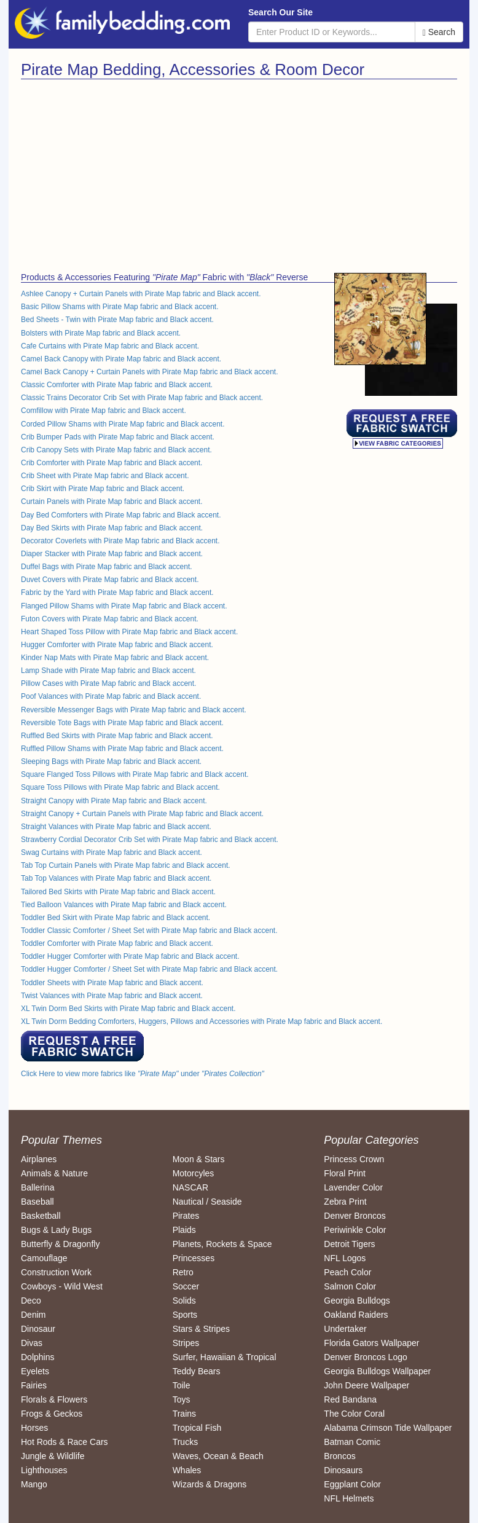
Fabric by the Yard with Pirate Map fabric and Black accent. (117, 592)
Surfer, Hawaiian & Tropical (224, 1357)
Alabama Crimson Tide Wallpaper (388, 1428)
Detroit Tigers (349, 1244)
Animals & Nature (54, 1173)
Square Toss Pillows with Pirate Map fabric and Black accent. (120, 787)
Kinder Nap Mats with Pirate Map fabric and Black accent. (115, 657)
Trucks (185, 1442)
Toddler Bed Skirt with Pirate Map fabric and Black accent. (115, 917)
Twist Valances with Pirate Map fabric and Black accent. (112, 995)
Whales (187, 1470)
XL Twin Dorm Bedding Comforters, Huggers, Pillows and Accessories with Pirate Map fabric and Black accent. (201, 1021)
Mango (34, 1484)
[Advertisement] (125, 171)
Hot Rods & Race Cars (64, 1442)
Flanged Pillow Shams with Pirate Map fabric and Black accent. (124, 606)
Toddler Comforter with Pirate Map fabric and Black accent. (117, 943)
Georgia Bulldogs (357, 1300)
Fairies (34, 1385)
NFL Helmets (349, 1498)
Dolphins (37, 1357)
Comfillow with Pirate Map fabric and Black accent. (103, 410)
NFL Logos (345, 1258)
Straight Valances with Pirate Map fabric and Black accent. (116, 826)
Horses (34, 1428)
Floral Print (345, 1173)
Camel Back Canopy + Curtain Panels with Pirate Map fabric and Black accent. (149, 372)
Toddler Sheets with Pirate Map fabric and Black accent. (112, 982)
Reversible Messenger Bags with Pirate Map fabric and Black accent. (133, 710)
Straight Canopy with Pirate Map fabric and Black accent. (114, 801)
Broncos (339, 1456)
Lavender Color (353, 1187)
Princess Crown (354, 1159)
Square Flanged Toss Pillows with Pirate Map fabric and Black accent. (135, 774)
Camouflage (44, 1258)
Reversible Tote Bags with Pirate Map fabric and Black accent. (122, 722)
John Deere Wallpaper (366, 1385)
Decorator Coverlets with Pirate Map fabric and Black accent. (120, 541)
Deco (31, 1300)
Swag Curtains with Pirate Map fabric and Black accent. (111, 852)
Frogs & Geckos (51, 1414)
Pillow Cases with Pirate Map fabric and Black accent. (108, 683)
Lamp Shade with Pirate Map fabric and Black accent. (108, 670)
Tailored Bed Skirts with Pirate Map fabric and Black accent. (118, 891)
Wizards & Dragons (210, 1484)
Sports (185, 1315)
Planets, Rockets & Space (222, 1244)
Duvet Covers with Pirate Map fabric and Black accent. (109, 579)
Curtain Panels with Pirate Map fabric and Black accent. (111, 501)
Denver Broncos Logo (365, 1357)
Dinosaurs (343, 1470)
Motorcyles (193, 1173)
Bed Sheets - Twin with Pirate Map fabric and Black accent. (117, 319)
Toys (181, 1399)
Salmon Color (350, 1286)
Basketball (41, 1216)
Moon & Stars (199, 1159)
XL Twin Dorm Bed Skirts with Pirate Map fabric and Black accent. (128, 1008)
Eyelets (35, 1371)
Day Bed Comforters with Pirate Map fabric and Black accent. (121, 515)
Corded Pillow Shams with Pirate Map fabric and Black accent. (122, 424)
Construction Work (56, 1272)
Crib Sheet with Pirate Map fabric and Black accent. (105, 475)
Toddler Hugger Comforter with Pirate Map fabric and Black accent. (130, 956)
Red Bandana (350, 1399)
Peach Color (347, 1272)
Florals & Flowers (54, 1399)
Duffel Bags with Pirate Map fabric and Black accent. (106, 566)
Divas (31, 1343)
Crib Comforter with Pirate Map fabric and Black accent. (111, 462)
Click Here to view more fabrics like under (142, 1073)
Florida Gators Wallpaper (371, 1343)
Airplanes (39, 1159)
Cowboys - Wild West (62, 1286)
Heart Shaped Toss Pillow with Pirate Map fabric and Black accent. (129, 632)
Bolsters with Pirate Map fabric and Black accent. (101, 333)
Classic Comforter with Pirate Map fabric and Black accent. (117, 384)
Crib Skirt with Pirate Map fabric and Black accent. (102, 488)
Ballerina (37, 1187)
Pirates (186, 1216)
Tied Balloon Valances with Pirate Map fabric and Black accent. (124, 904)
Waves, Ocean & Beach (218, 1456)
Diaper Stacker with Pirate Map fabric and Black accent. (112, 553)
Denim (33, 1315)
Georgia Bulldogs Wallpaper (377, 1371)
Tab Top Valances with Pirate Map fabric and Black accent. (116, 878)
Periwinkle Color (355, 1230)
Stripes (186, 1343)
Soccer (186, 1286)
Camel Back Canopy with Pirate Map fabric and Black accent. (121, 359)
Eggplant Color (352, 1484)
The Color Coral (354, 1414)
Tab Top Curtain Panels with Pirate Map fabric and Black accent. (125, 865)
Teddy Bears (197, 1371)
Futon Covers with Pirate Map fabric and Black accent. (109, 619)
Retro (183, 1272)
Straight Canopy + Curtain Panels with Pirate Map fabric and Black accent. (142, 813)
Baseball (37, 1201)
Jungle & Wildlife (53, 1456)
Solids (184, 1300)
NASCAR (190, 1187)
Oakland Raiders (356, 1315)
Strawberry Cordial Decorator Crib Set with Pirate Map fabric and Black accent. (149, 839)
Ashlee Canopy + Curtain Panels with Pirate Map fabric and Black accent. (141, 293)
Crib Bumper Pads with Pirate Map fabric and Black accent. (117, 437)
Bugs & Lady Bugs (56, 1230)
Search (439, 32)
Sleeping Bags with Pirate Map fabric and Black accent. (111, 761)
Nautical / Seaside (207, 1201)
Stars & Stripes (201, 1329)
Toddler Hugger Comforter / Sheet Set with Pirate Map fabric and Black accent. (149, 969)
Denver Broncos (354, 1216)
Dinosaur (38, 1329)
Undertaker (345, 1329)
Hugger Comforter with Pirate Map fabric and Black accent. (117, 644)
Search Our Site (280, 12)
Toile (181, 1385)
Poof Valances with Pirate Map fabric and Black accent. (111, 696)
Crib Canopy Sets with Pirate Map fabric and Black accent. (116, 450)
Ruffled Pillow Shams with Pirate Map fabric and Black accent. (122, 748)
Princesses (193, 1258)
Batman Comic (352, 1442)
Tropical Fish (197, 1428)
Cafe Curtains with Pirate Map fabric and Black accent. (110, 346)
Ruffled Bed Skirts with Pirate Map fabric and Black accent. (117, 735)
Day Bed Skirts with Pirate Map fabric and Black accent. (112, 528)
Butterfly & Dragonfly (60, 1244)
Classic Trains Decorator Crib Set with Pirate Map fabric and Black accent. (142, 397)
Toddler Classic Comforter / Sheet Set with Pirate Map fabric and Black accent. (149, 930)
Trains (184, 1414)
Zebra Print (345, 1201)
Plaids (184, 1230)
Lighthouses (44, 1470)
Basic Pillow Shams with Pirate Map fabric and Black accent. (119, 306)
